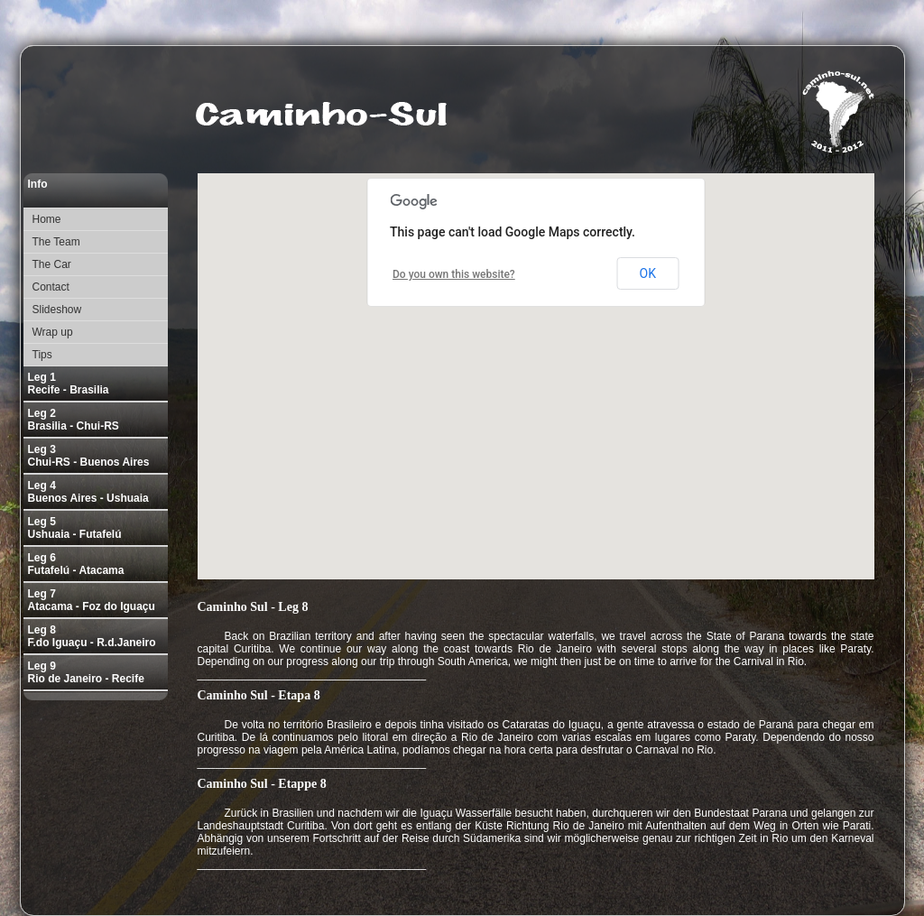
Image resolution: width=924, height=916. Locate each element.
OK (648, 273)
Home (46, 219)
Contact (50, 287)
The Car (51, 264)
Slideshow (57, 309)
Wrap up (52, 332)
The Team (56, 242)
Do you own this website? (454, 274)
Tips (42, 354)
